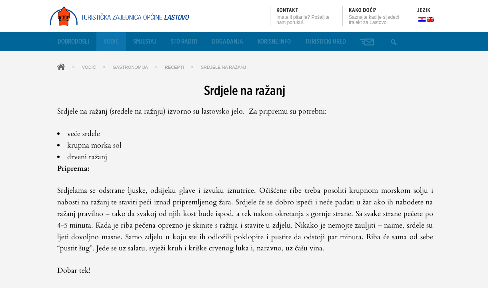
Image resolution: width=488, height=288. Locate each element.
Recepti (174, 67)
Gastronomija (130, 67)
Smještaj (144, 41)
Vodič (111, 41)
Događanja (227, 41)
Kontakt (287, 10)
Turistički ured (325, 41)
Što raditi (184, 41)
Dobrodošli (73, 41)
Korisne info (274, 41)
